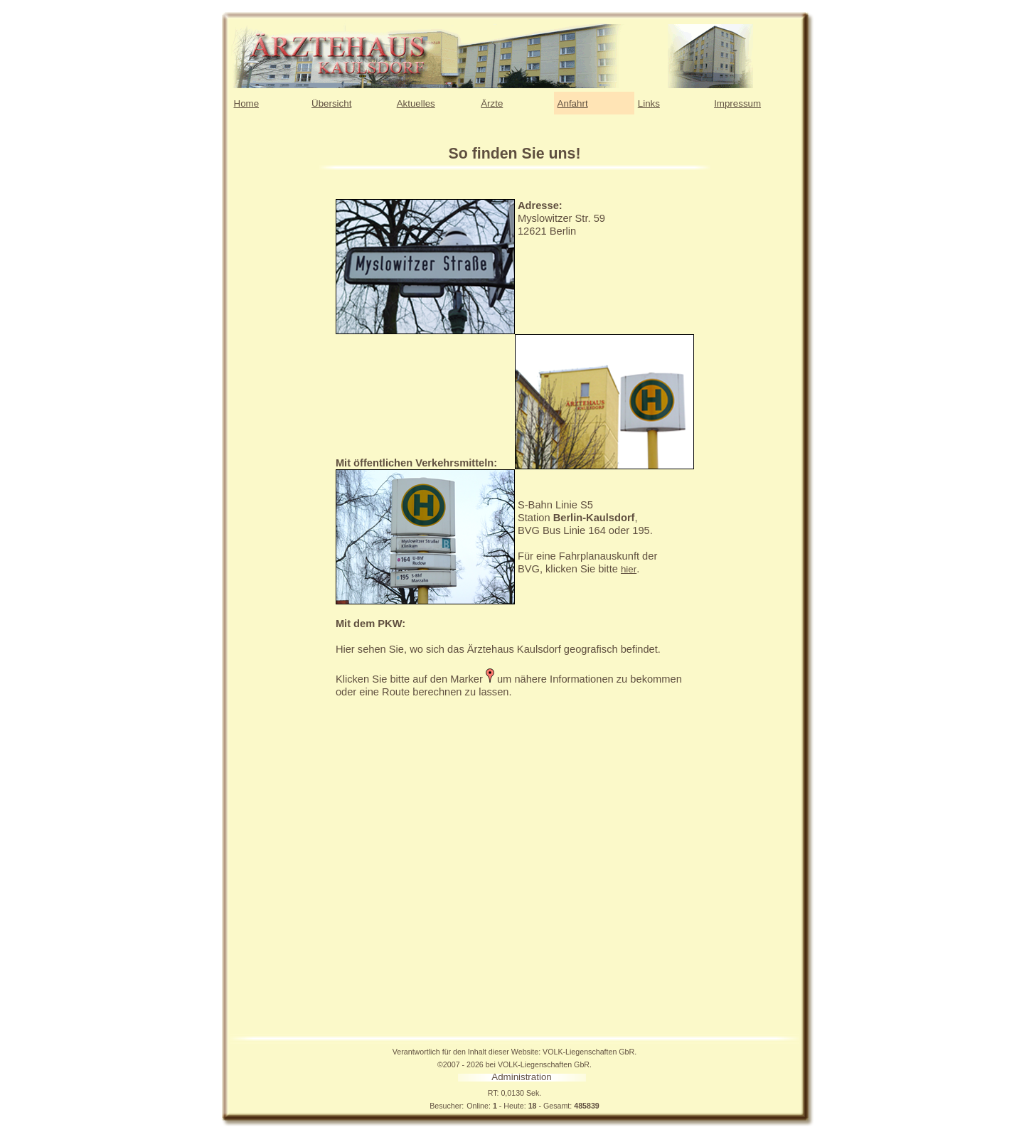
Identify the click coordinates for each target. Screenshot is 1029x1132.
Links (649, 103)
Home (247, 103)
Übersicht (331, 103)
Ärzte (492, 103)
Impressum (737, 103)
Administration (521, 1077)
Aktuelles (416, 103)
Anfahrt (573, 103)
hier (628, 569)
